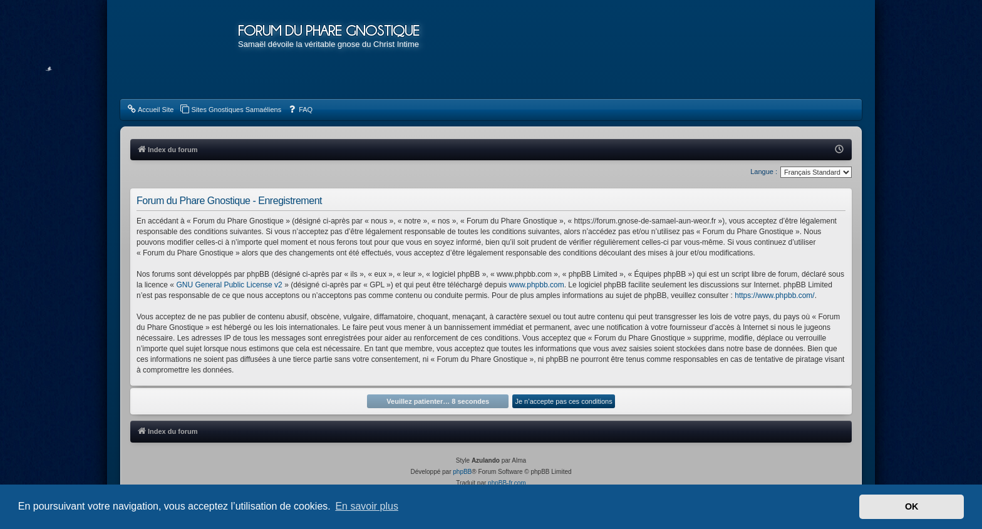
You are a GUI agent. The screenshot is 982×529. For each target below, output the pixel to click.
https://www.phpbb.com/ (774, 295)
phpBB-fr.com (507, 483)
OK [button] (912, 506)
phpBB (462, 471)
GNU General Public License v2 (229, 284)
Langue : (763, 171)
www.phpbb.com (536, 284)
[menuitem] (150, 109)
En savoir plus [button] (366, 506)
